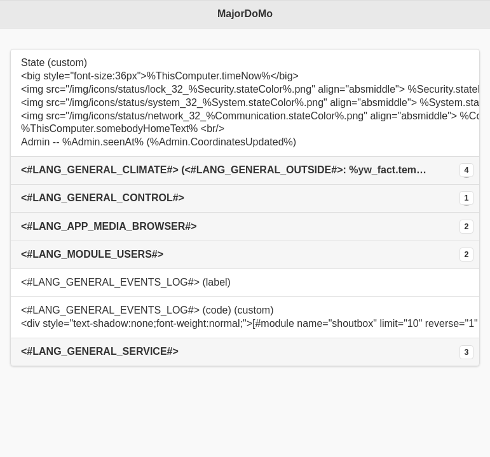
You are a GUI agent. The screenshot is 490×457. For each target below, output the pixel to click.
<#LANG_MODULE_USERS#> (92, 254)
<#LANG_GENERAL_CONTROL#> (102, 197)
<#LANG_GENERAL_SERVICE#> (100, 351)
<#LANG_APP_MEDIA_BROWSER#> (109, 226)
